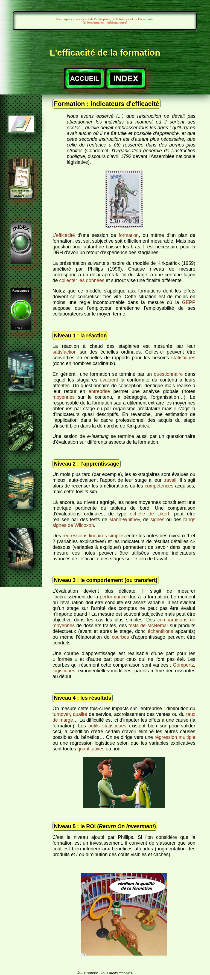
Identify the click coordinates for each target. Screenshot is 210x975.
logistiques (63, 670)
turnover (61, 714)
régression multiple (174, 737)
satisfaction (64, 352)
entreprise (99, 391)
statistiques (183, 357)
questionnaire (168, 374)
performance (113, 597)
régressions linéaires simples (94, 535)
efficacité (65, 235)
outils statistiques (107, 726)
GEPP (189, 302)
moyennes (63, 397)
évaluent (109, 380)
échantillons (160, 631)
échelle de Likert (149, 514)
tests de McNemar (148, 625)
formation (129, 235)
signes (157, 519)
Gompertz (183, 665)
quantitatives (90, 749)
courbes (120, 637)
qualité (80, 714)
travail (170, 480)
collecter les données (81, 280)
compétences (159, 486)
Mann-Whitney (124, 519)
